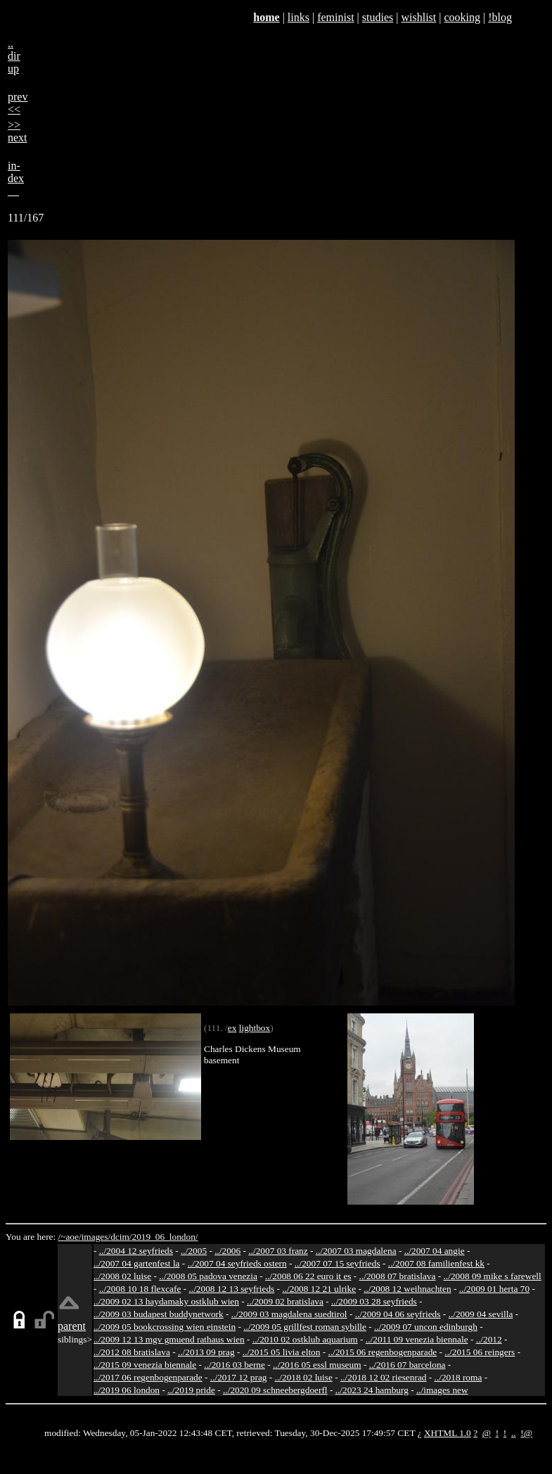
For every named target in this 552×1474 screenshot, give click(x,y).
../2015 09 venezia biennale (145, 1364)
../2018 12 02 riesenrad (383, 1377)
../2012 (489, 1339)
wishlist (418, 17)
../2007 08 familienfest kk (436, 1263)
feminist (335, 17)
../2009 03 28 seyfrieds (374, 1301)
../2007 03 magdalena (356, 1250)
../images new (442, 1390)
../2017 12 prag (238, 1377)
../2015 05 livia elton (282, 1352)
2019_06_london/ (164, 1236)
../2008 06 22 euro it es (308, 1276)
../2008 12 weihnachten (407, 1288)
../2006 (227, 1250)
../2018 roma (458, 1377)
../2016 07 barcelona (407, 1364)
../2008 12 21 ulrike (319, 1288)
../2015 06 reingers (479, 1352)
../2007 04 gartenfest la (137, 1263)
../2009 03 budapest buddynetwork (159, 1314)
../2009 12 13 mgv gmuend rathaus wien (169, 1339)
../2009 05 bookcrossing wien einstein (165, 1326)
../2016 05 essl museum (317, 1364)
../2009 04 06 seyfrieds (398, 1314)
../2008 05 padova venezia (208, 1276)
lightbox (254, 1028)
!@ (526, 1433)
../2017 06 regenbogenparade (148, 1377)
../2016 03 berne (234, 1364)
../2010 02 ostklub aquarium (305, 1339)
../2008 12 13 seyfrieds (231, 1288)
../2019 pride (191, 1390)
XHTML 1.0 (447, 1433)
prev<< (17, 103)
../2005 (194, 1250)
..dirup (14, 56)
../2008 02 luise (122, 1276)
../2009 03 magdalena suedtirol (289, 1314)
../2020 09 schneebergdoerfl (275, 1390)
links (298, 17)
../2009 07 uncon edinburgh (425, 1326)
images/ (96, 1236)
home (266, 17)
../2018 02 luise (304, 1377)
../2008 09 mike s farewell (492, 1276)
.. (513, 1433)
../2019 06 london (127, 1390)
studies (377, 17)
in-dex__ (16, 178)
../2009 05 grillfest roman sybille (304, 1326)
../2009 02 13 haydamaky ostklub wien (166, 1301)
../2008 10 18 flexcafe (140, 1288)
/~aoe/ (70, 1236)
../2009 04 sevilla (481, 1314)
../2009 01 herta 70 (494, 1288)
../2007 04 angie (434, 1250)
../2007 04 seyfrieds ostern (237, 1263)
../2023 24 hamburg (372, 1390)
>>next (17, 131)
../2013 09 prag (206, 1352)
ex (232, 1028)
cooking (462, 17)
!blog (500, 17)
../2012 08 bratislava (132, 1352)
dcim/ (120, 1236)
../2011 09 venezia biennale (417, 1339)
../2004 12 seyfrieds (136, 1250)
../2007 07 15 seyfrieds (337, 1263)
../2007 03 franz (277, 1250)
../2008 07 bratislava (397, 1276)
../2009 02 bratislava (285, 1301)
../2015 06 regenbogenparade (382, 1352)
